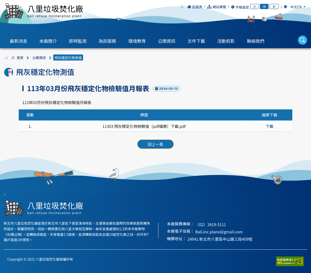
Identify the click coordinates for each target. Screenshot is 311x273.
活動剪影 (226, 41)
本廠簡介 (48, 41)
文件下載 (196, 41)
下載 (269, 126)
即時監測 (77, 41)
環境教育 (137, 41)
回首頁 (194, 6)
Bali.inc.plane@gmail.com (219, 232)
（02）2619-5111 (210, 224)
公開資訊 (166, 41)
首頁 (20, 57)
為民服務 (107, 41)
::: (182, 6)
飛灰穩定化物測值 (68, 57)
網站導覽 (216, 6)
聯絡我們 (255, 41)
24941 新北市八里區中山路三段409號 (220, 239)
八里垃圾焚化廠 (43, 11)
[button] (294, 6)
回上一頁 (155, 144)
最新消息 (18, 41)
